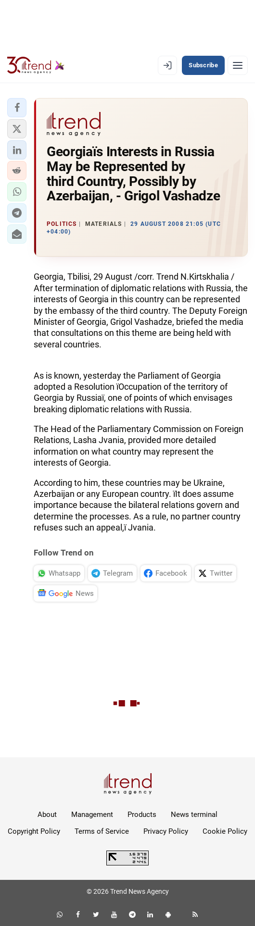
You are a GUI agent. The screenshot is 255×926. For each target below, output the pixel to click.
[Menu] (238, 65)
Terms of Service (102, 831)
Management (92, 814)
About (47, 814)
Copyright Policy (34, 831)
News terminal (194, 814)
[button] (17, 108)
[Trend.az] (35, 65)
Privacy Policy (165, 831)
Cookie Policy (225, 831)
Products (142, 814)
